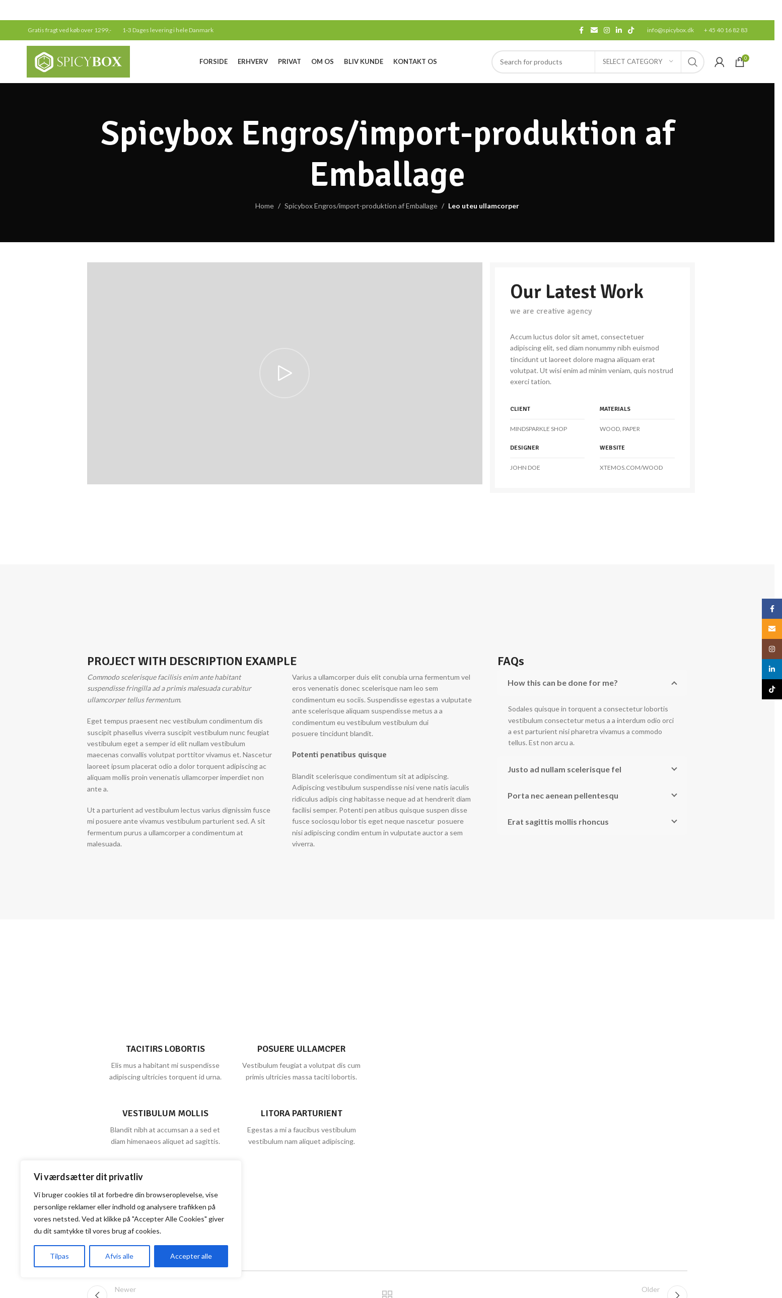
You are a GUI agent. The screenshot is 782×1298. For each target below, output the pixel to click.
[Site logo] (78, 60)
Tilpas (59, 1256)
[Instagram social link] (607, 30)
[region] (131, 1219)
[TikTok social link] (631, 30)
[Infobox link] (165, 1058)
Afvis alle (119, 1256)
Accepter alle (191, 1256)
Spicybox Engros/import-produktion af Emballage (361, 205)
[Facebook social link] (582, 30)
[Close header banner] (761, 10)
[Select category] (638, 62)
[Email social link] (594, 30)
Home (264, 205)
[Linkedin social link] (619, 30)
